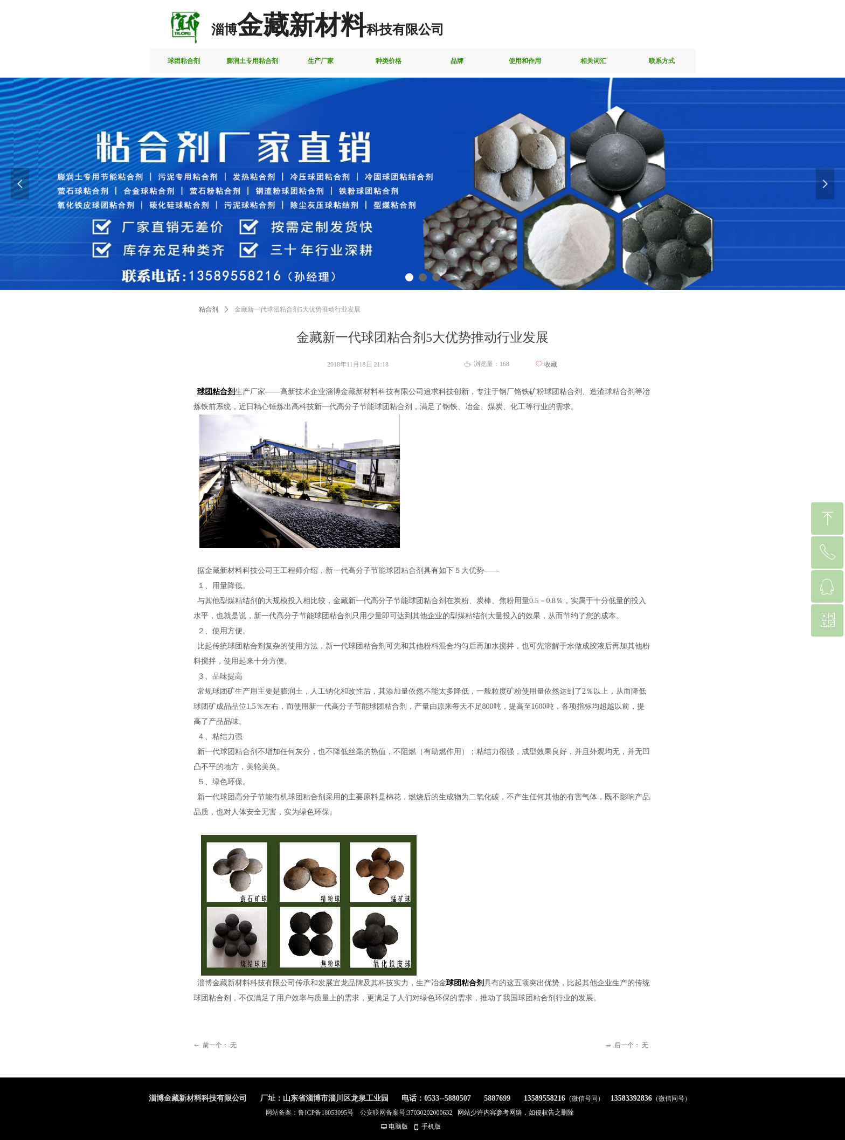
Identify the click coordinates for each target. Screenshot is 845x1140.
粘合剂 (208, 309)
